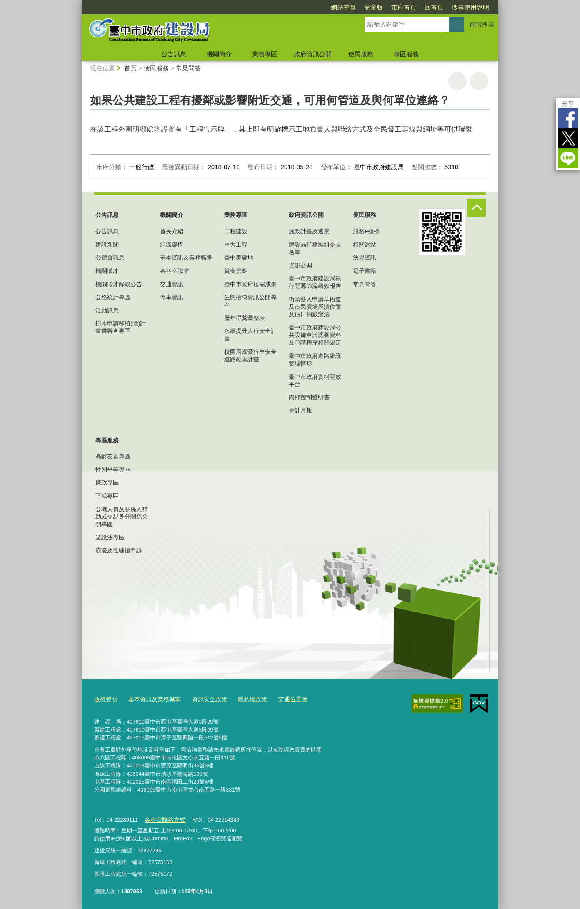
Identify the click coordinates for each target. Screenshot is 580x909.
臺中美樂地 (238, 257)
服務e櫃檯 (366, 231)
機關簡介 (219, 53)
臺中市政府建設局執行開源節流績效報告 (315, 282)
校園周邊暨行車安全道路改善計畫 (250, 355)
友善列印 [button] (457, 81)
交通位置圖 (281, 698)
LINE (568, 158)
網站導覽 (343, 7)
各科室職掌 (174, 270)
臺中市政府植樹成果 (250, 284)
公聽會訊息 (110, 257)
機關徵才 (107, 270)
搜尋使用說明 (470, 7)
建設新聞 (107, 244)
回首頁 (434, 7)
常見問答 (188, 68)
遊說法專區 (110, 537)
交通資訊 (171, 284)
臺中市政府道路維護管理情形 (315, 359)
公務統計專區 (112, 297)
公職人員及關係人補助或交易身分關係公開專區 (121, 516)
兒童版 (373, 7)
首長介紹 (171, 231)
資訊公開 (300, 265)
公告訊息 (173, 53)
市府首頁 (403, 7)
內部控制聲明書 (309, 397)
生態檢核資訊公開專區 (250, 301)
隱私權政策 (243, 698)
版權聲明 (105, 698)
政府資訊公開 (313, 53)
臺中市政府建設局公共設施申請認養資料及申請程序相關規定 (315, 335)
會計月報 (300, 410)
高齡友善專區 (112, 456)
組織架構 (171, 244)
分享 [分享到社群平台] (568, 103)
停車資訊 (171, 297)
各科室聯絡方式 (163, 818)
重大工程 (236, 244)
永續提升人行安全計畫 (250, 334)
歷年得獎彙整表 (244, 318)
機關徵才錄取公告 (118, 284)
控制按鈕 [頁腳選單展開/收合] (477, 208)
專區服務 (406, 53)
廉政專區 (107, 482)
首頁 (130, 68)
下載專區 (107, 495)
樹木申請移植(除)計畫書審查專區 (120, 327)
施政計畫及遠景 (309, 231)
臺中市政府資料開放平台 (315, 380)
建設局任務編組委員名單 (315, 248)
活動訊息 (107, 310)
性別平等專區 (112, 469)
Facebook (568, 118)
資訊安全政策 (203, 698)
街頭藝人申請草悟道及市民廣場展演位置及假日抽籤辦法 (315, 306)
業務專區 (264, 53)
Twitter (568, 138)
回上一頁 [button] (479, 81)
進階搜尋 (481, 24)
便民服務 (360, 53)
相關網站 (364, 244)
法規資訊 (364, 257)
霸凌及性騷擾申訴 (118, 550)
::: (78, 3)
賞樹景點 (236, 270)
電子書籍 (364, 270)
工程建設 (236, 231)
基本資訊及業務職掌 (186, 257)
